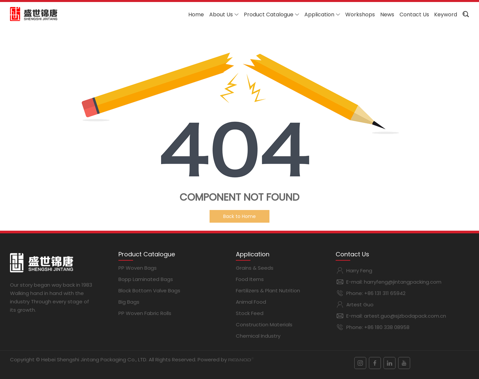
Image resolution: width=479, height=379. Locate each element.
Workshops (360, 14)
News (387, 14)
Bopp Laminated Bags (145, 279)
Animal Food (251, 301)
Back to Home (239, 216)
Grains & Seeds (254, 267)
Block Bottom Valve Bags (149, 290)
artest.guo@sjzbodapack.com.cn (405, 315)
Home (196, 14)
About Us (224, 15)
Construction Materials (264, 324)
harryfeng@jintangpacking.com (402, 281)
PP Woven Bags (137, 267)
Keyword (445, 14)
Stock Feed (249, 313)
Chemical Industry (258, 335)
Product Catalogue (271, 15)
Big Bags (128, 301)
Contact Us (414, 14)
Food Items (250, 279)
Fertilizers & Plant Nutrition (268, 290)
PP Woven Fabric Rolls (144, 313)
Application (322, 15)
